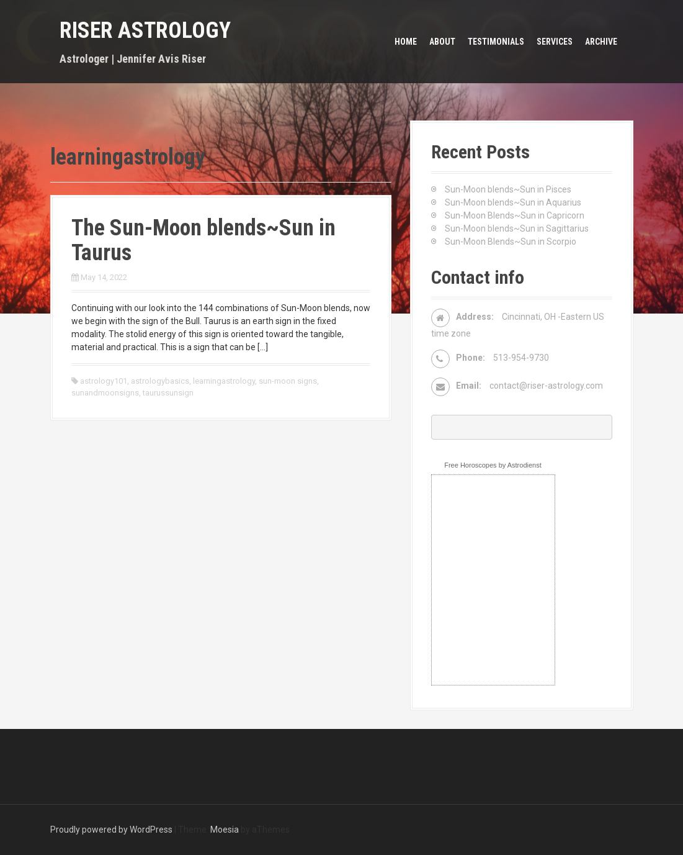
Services (555, 42)
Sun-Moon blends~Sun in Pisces (508, 189)
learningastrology (224, 381)
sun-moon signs (288, 381)
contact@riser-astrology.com (546, 386)
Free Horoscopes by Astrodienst (493, 465)
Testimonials (496, 42)
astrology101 (103, 381)
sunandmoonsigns (105, 392)
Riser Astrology (145, 30)
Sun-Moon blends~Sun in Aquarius (513, 202)
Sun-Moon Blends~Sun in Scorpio (510, 242)
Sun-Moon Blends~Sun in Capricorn (514, 215)
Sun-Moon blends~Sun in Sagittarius (517, 228)
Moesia (224, 830)
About (442, 42)
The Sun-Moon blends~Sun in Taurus (203, 240)
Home (406, 42)
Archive (601, 42)
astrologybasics (160, 381)
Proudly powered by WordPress (111, 830)
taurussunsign (168, 392)
